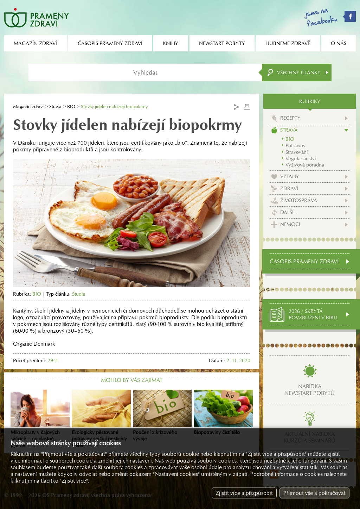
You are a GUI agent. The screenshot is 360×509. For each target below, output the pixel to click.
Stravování (296, 152)
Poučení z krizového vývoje (162, 416)
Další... (288, 212)
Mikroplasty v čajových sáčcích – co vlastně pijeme (40, 419)
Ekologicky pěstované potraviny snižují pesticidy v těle (101, 419)
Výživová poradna (304, 165)
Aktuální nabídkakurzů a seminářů (309, 437)
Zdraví (289, 188)
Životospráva (298, 200)
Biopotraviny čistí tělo (223, 412)
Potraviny (295, 145)
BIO (71, 106)
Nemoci (290, 224)
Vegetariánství (300, 158)
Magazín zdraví (28, 106)
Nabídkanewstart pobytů (309, 389)
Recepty (290, 118)
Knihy (170, 43)
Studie (78, 294)
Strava (55, 106)
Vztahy (289, 176)
